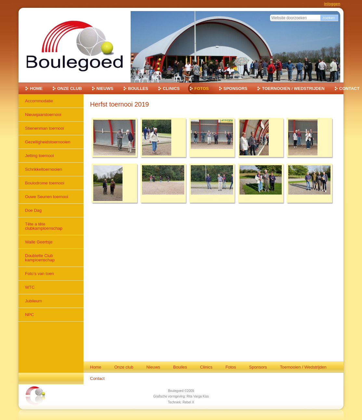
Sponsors (236, 88)
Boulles (138, 88)
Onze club (69, 88)
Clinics (171, 88)
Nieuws (105, 88)
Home (36, 88)
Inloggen (332, 4)
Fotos (201, 88)
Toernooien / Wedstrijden (293, 88)
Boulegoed (176, 391)
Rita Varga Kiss (198, 396)
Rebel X (188, 402)
